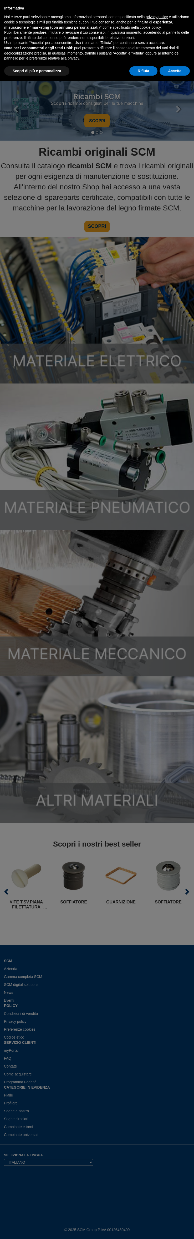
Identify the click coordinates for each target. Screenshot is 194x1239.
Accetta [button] (174, 71)
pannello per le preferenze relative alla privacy (41, 58)
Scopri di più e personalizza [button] (37, 71)
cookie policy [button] (150, 27)
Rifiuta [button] (143, 71)
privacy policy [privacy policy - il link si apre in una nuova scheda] (157, 17)
